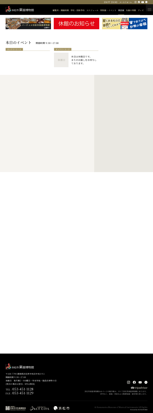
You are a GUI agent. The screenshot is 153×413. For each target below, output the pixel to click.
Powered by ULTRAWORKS (137, 405)
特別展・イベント (105, 10)
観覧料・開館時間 (57, 10)
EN (105, 2)
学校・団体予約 (74, 10)
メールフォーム (126, 2)
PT (109, 2)
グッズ (137, 10)
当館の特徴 (127, 10)
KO (116, 2)
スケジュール (89, 10)
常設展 (118, 10)
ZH (112, 2)
